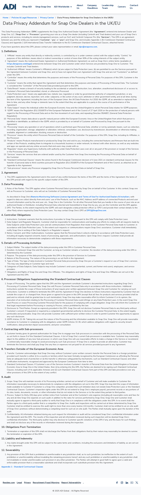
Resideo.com (9, 482)
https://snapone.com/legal (19, 63)
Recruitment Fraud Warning (46, 482)
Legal (19, 482)
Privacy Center (47, 17)
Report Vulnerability (71, 482)
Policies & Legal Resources (24, 17)
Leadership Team (108, 6)
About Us (80, 6)
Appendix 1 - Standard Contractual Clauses (22, 466)
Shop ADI (27, 6)
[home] (10, 6)
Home (5, 17)
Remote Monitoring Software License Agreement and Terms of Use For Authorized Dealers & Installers (80, 196)
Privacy (27, 482)
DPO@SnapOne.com (96, 210)
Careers (122, 6)
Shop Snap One (43, 6)
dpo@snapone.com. (88, 46)
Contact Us (134, 6)
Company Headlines (92, 6)
